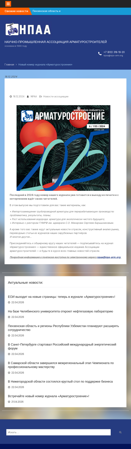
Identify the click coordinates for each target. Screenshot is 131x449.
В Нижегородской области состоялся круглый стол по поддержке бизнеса (60, 381)
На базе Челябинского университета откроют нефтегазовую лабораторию (60, 311)
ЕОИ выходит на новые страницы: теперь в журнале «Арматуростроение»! (61, 296)
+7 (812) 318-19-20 (114, 52)
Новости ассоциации (55, 96)
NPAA (34, 96)
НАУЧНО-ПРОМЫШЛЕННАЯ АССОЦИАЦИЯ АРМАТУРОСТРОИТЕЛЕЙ (56, 42)
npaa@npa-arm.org (113, 55)
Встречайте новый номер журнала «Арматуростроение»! (48, 396)
